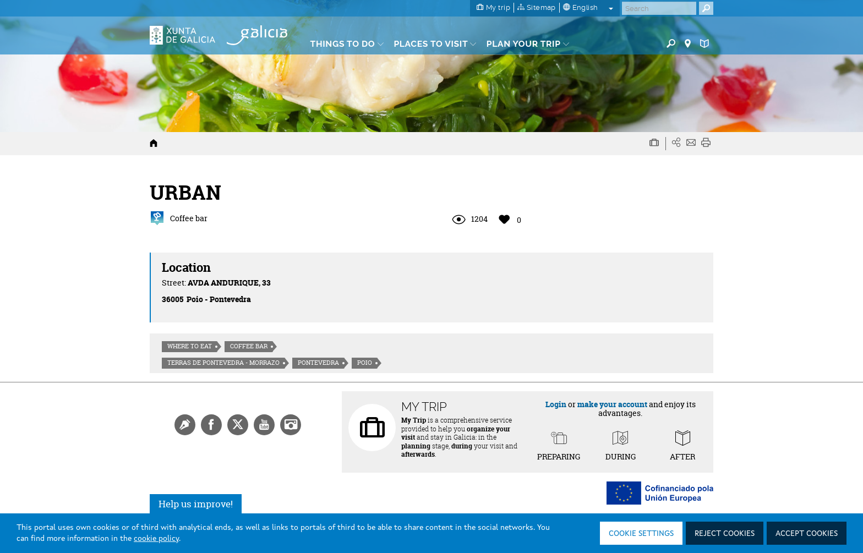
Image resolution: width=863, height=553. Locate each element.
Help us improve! (196, 503)
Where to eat (189, 346)
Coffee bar (248, 346)
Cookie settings (641, 534)
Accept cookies (806, 534)
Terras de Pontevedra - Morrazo (223, 362)
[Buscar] (659, 8)
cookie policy (156, 539)
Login (555, 404)
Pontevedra (318, 362)
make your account (612, 404)
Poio (364, 362)
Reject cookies (725, 534)
